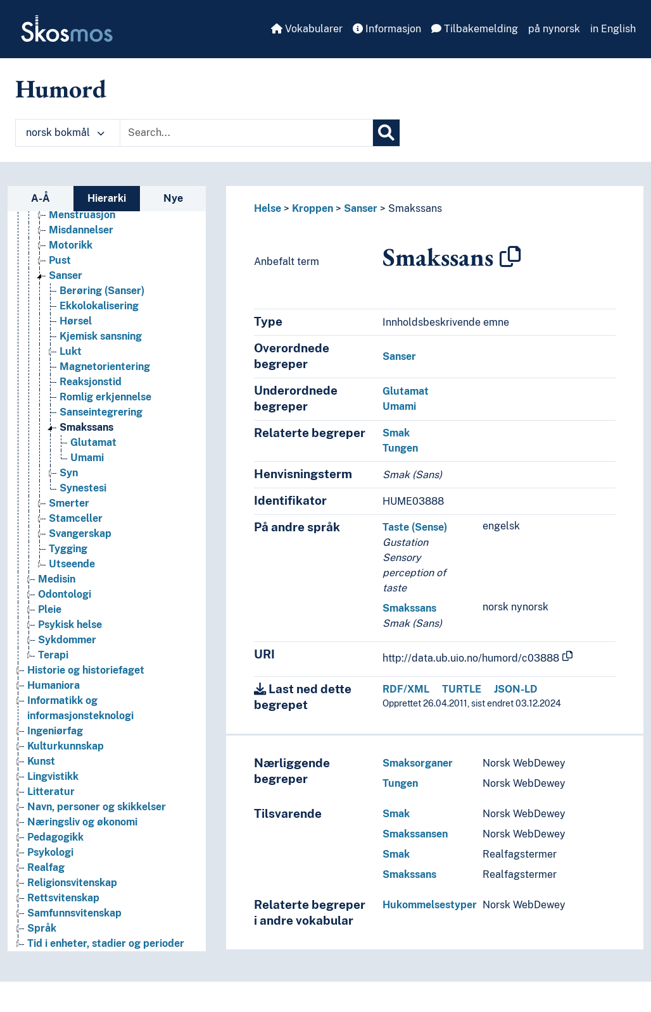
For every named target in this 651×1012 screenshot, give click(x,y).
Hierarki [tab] (106, 198)
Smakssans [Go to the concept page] (86, 427)
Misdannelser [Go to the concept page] (81, 230)
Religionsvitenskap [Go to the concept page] (72, 883)
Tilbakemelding (474, 29)
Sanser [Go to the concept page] (65, 275)
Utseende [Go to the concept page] (72, 564)
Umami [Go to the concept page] (87, 458)
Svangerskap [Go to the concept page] (80, 534)
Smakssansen (415, 834)
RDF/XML (405, 689)
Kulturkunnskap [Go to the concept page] (65, 746)
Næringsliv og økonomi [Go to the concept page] (82, 822)
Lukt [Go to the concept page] (71, 351)
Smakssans (415, 208)
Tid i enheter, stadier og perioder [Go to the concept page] (105, 943)
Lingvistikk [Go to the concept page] (53, 776)
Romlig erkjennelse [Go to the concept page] (105, 397)
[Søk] (386, 133)
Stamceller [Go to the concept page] (76, 518)
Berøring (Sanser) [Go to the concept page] (102, 291)
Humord (60, 88)
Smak (396, 433)
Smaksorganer (417, 763)
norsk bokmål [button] (65, 132)
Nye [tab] (173, 198)
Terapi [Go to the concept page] (53, 655)
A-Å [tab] (40, 198)
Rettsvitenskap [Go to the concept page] (63, 898)
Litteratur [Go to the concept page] (51, 792)
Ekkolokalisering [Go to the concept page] (99, 306)
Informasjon (387, 29)
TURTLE (461, 689)
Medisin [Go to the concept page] (56, 579)
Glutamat (405, 391)
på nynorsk (554, 29)
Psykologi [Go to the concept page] (50, 852)
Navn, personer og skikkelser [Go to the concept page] (96, 807)
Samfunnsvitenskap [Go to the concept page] (74, 913)
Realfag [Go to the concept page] (46, 867)
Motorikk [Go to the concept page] (70, 245)
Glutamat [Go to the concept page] (93, 442)
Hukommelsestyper (429, 905)
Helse (267, 208)
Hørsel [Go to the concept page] (76, 321)
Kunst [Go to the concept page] (41, 761)
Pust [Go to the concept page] (60, 260)
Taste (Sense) (414, 527)
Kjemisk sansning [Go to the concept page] (101, 336)
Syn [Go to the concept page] (69, 473)
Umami (399, 406)
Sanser (360, 208)
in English (613, 29)
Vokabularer (307, 29)
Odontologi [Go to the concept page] (64, 594)
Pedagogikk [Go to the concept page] (55, 837)
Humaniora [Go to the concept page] (53, 685)
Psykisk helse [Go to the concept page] (70, 625)
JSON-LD (516, 689)
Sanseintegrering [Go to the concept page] (101, 412)
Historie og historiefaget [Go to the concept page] (85, 670)
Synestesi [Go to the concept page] (83, 488)
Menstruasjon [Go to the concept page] (82, 215)
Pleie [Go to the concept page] (49, 609)
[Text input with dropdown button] (246, 133)
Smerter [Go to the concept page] (69, 503)
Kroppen (312, 208)
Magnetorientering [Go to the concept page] (105, 367)
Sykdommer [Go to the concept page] (67, 640)
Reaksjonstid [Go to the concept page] (91, 382)
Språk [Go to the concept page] (41, 928)
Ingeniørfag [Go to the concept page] (55, 731)
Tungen (400, 448)
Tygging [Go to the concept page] (68, 549)
